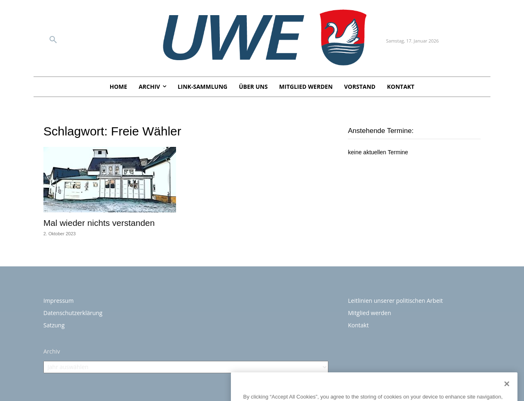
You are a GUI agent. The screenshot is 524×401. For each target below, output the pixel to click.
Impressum (58, 300)
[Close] (506, 394)
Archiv (51, 351)
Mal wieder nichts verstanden (100, 223)
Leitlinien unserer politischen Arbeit (395, 300)
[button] (53, 40)
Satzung (54, 325)
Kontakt (358, 325)
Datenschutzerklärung (72, 313)
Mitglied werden (369, 313)
